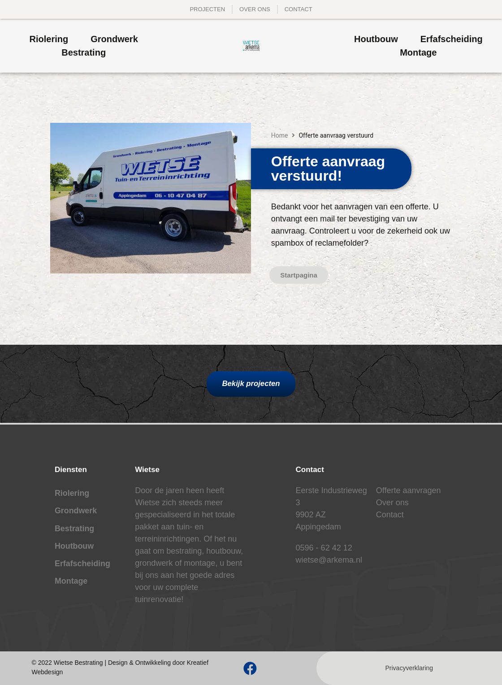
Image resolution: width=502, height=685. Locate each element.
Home (279, 135)
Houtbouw (74, 547)
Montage (71, 583)
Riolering (72, 493)
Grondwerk (76, 511)
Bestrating (75, 529)
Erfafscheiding (83, 565)
